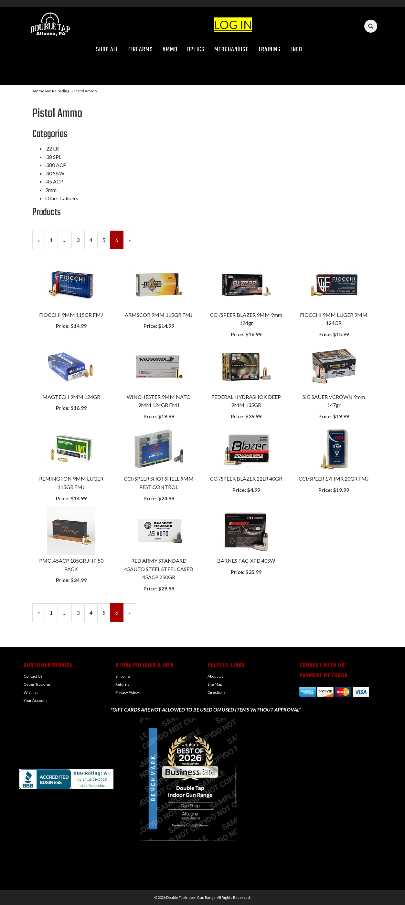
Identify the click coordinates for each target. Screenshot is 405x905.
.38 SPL (53, 157)
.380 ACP (55, 165)
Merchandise (231, 49)
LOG (226, 24)
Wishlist (31, 692)
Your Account (35, 700)
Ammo (170, 49)
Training (269, 49)
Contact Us (33, 676)
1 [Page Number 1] (54, 239)
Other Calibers (61, 198)
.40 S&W (54, 173)
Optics (196, 49)
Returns (122, 684)
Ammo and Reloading (50, 90)
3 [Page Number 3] (81, 239)
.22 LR (52, 148)
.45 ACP (54, 181)
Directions (217, 692)
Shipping (122, 676)
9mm (51, 190)
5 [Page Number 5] (106, 239)
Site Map (215, 684)
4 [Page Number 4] (94, 239)
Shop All (107, 49)
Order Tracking (37, 684)
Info (299, 49)
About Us (215, 676)
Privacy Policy (127, 692)
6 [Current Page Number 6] (119, 242)
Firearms (140, 49)
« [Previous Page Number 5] (41, 242)
